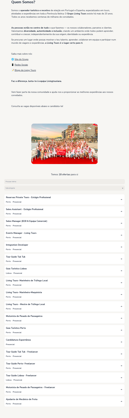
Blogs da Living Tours (25, 70)
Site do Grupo (21, 59)
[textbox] (64, 188)
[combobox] (64, 188)
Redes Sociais (21, 64)
